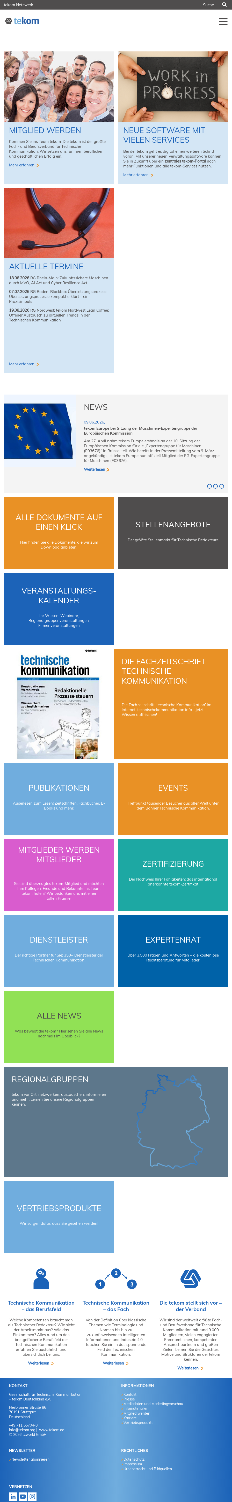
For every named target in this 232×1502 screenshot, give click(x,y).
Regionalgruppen (50, 1079)
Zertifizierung (173, 864)
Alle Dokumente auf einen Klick (59, 522)
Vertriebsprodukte (59, 1208)
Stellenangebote (173, 524)
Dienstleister (59, 940)
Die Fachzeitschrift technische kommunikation (164, 671)
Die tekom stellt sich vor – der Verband (191, 1305)
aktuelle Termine (46, 266)
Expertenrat (173, 940)
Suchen (224, 5)
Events (173, 788)
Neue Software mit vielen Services (164, 135)
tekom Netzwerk (18, 4)
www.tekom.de (51, 1430)
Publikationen (58, 788)
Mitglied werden (45, 130)
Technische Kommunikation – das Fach (116, 1305)
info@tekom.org (22, 1430)
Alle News (59, 1016)
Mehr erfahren (22, 165)
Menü (223, 21)
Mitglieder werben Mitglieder (59, 855)
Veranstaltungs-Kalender (58, 595)
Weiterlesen (94, 469)
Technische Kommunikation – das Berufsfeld (41, 1305)
